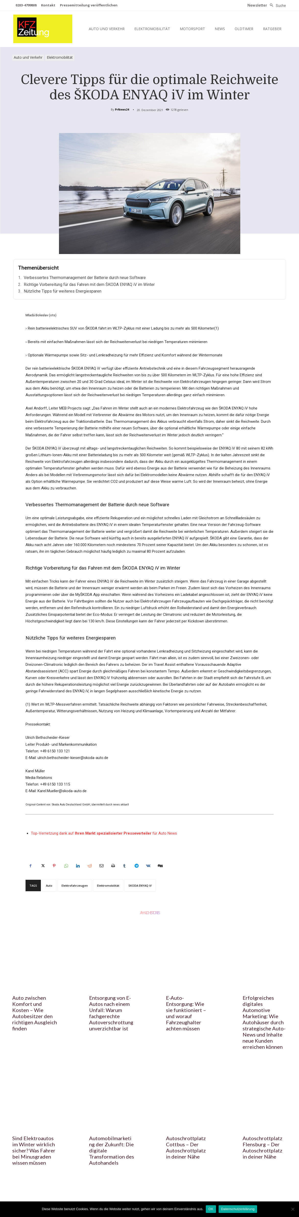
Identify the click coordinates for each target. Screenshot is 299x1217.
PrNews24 (122, 109)
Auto (49, 885)
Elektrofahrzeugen (75, 885)
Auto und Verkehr (28, 58)
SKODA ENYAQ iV (140, 885)
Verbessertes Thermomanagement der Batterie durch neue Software (85, 277)
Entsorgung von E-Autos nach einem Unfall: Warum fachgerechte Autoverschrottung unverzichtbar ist (111, 1013)
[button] (276, 5)
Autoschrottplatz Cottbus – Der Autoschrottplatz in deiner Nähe (186, 1147)
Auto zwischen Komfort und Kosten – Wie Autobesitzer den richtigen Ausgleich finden (34, 1013)
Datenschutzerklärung (238, 1209)
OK (210, 1209)
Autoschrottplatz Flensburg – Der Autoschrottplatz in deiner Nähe (262, 1147)
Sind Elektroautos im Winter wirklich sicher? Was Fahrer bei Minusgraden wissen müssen (33, 1150)
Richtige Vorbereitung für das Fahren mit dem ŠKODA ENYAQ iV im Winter (89, 284)
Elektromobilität (59, 58)
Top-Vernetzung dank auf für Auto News (104, 833)
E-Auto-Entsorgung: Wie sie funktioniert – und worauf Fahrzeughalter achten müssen (186, 1013)
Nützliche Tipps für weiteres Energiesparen (62, 291)
